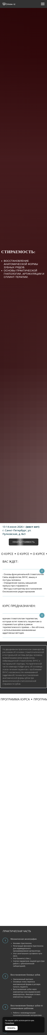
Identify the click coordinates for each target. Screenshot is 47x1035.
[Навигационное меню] (42, 4)
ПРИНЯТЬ (11, 1028)
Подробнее (9, 1023)
